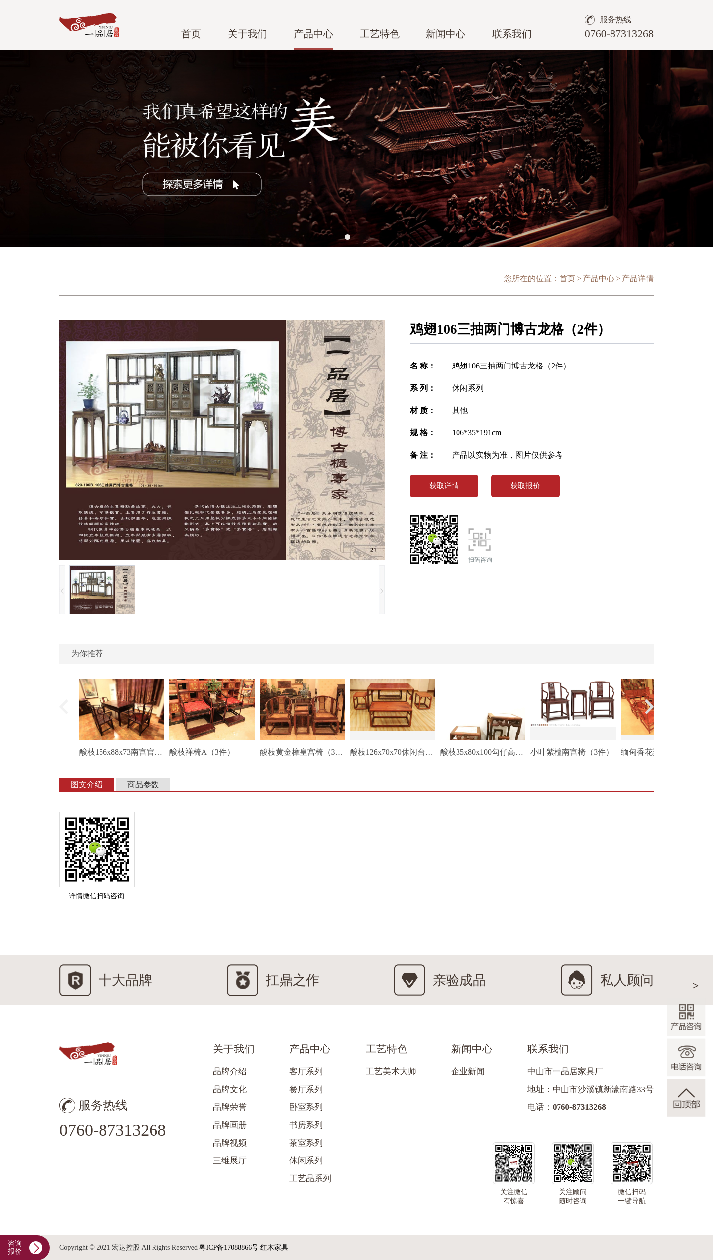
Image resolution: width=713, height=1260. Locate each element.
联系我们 (512, 33)
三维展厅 (230, 1160)
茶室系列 (306, 1143)
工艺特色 (380, 33)
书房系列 (306, 1125)
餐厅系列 (306, 1089)
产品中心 (313, 33)
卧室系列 (306, 1107)
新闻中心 (445, 33)
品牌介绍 (230, 1071)
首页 (191, 33)
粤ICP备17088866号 (228, 1247)
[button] (347, 237)
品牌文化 (230, 1089)
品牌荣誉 (230, 1107)
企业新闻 (468, 1071)
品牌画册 (230, 1125)
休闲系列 (306, 1160)
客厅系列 (306, 1071)
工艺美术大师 (391, 1071)
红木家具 (274, 1247)
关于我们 (247, 33)
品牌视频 (230, 1143)
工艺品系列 (310, 1178)
